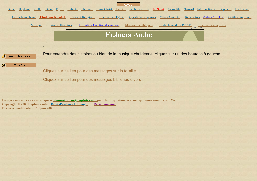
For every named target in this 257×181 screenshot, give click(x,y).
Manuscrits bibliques (139, 25)
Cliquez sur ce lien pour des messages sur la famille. (90, 71)
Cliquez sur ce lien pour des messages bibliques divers (92, 79)
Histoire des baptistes (212, 25)
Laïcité (120, 9)
